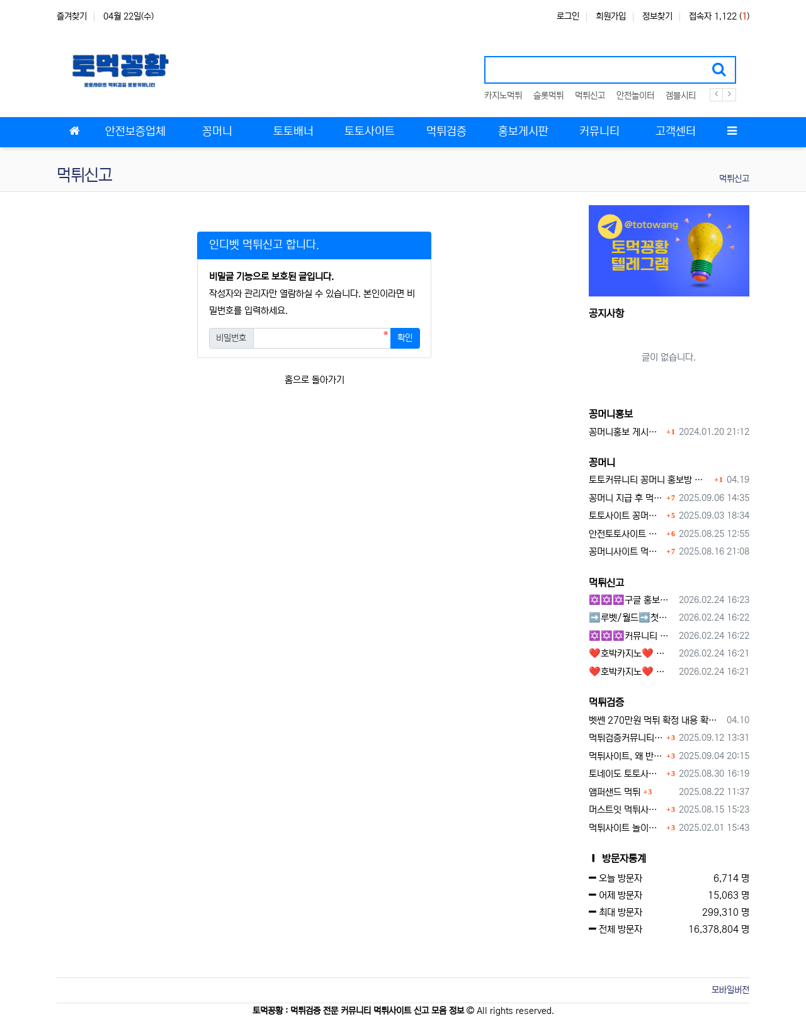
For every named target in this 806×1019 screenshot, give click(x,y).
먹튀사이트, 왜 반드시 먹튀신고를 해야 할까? (626, 756)
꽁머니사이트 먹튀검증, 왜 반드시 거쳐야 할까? (626, 551)
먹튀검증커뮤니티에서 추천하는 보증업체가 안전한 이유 (626, 738)
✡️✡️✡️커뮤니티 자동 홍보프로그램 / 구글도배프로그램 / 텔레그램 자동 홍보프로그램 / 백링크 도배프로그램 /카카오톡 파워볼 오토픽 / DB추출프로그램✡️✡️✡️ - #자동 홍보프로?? (632, 636)
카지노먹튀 (503, 96)
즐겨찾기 (72, 16)
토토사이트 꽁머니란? (626, 515)
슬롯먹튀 (548, 96)
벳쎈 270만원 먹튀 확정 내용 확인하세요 (656, 720)
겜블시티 (681, 96)
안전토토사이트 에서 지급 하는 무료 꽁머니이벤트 (626, 534)
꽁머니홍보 (611, 414)
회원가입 (611, 16)
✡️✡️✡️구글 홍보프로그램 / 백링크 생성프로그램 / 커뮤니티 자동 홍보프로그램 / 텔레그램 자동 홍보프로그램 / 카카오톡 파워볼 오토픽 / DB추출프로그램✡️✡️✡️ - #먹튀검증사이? (632, 600)
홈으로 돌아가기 (314, 379)
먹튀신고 (590, 96)
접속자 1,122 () (719, 16)
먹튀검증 (606, 702)
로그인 (568, 16)
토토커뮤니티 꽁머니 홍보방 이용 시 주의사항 (650, 480)
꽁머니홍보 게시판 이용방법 (626, 432)
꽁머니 (602, 462)
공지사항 (606, 313)
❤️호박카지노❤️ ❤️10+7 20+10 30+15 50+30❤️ (632, 653)
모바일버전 (730, 990)
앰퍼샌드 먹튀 (614, 792)
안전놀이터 (635, 96)
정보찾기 (657, 16)
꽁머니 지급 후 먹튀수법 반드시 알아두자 (626, 498)
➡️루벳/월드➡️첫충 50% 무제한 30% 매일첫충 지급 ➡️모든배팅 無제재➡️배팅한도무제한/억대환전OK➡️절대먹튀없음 (632, 617)
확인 (404, 338)
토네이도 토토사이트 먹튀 (626, 773)
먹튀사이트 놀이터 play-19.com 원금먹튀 (626, 828)
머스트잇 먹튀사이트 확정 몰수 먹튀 (626, 809)
